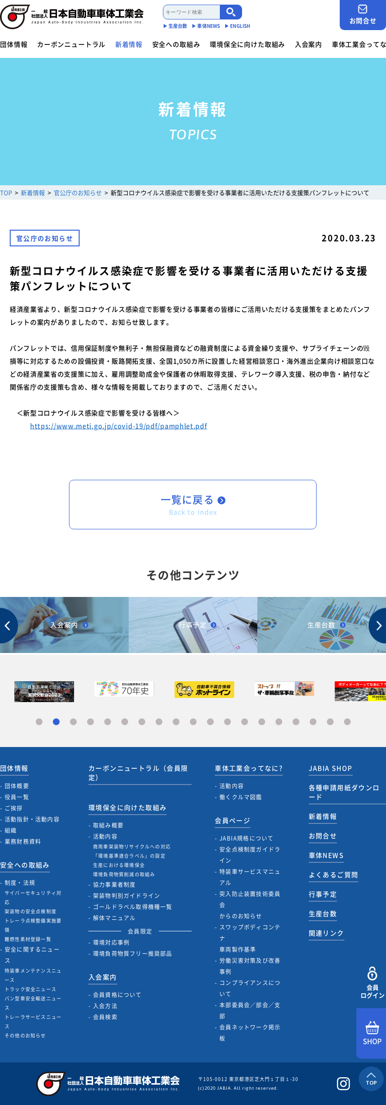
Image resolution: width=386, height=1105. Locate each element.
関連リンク (326, 932)
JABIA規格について (246, 838)
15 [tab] (279, 722)
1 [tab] (39, 722)
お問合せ (363, 14)
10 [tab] (193, 722)
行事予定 (323, 893)
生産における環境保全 (119, 864)
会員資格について (117, 995)
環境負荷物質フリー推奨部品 (133, 953)
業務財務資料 (23, 841)
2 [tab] (56, 722)
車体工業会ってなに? (249, 767)
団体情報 (13, 44)
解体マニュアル (114, 918)
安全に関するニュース (32, 955)
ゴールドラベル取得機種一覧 (133, 907)
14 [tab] (262, 722)
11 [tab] (210, 722)
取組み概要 (108, 825)
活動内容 (105, 836)
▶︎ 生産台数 (175, 25)
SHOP (372, 1033)
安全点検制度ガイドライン (249, 855)
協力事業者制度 (114, 884)
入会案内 (308, 44)
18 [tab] (330, 722)
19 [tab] (347, 722)
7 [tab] (142, 722)
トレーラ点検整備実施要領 (33, 925)
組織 (11, 830)
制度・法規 (20, 883)
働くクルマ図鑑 (240, 797)
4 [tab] (90, 722)
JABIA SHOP (331, 767)
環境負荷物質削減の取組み (124, 874)
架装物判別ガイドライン (126, 896)
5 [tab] (108, 722)
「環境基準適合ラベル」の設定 (129, 855)
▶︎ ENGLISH (237, 25)
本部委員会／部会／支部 (249, 1010)
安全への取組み (176, 44)
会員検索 (105, 1017)
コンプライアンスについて (249, 988)
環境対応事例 (111, 942)
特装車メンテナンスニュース (33, 975)
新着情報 (129, 44)
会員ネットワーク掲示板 (249, 1032)
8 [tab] (159, 722)
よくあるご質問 (334, 874)
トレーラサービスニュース (33, 1021)
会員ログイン (372, 983)
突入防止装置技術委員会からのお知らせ (249, 905)
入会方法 (105, 1006)
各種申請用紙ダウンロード (344, 792)
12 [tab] (227, 722)
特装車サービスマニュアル (249, 877)
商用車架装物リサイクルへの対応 (132, 846)
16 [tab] (296, 722)
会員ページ (232, 820)
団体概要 (17, 786)
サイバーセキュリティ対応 (33, 897)
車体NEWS (326, 855)
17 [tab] (313, 722)
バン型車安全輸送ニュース (33, 1003)
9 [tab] (176, 722)
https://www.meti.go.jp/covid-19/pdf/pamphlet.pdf (118, 425)
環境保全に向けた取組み (247, 44)
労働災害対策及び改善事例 (249, 966)
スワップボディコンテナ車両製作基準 (249, 938)
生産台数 (323, 913)
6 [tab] (125, 722)
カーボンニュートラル (71, 44)
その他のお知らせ (25, 1035)
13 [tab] (245, 722)
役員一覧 (17, 797)
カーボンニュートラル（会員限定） (138, 772)
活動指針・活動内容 (32, 819)
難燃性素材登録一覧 (28, 938)
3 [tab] (73, 722)
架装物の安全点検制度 (30, 911)
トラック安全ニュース (30, 989)
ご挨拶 (14, 808)
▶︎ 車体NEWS (206, 25)
